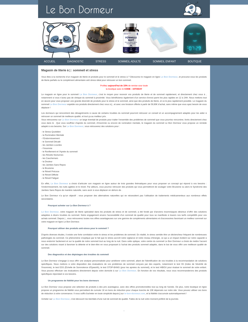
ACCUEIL (49, 61)
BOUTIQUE (195, 61)
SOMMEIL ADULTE (129, 61)
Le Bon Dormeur (169, 77)
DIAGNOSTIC (75, 61)
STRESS (100, 61)
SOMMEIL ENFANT (164, 61)
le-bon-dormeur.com (134, 293)
